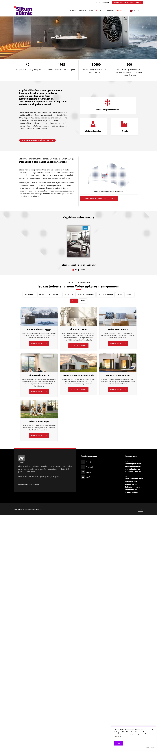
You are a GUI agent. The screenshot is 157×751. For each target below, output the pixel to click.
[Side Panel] (141, 10)
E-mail (88, 462)
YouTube (89, 477)
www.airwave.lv (36, 509)
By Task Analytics (149, 747)
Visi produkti (30, 294)
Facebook (89, 467)
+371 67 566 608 (104, 2)
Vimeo (88, 472)
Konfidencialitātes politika (28, 485)
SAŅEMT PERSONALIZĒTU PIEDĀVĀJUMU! (99, 199)
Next (118, 743)
